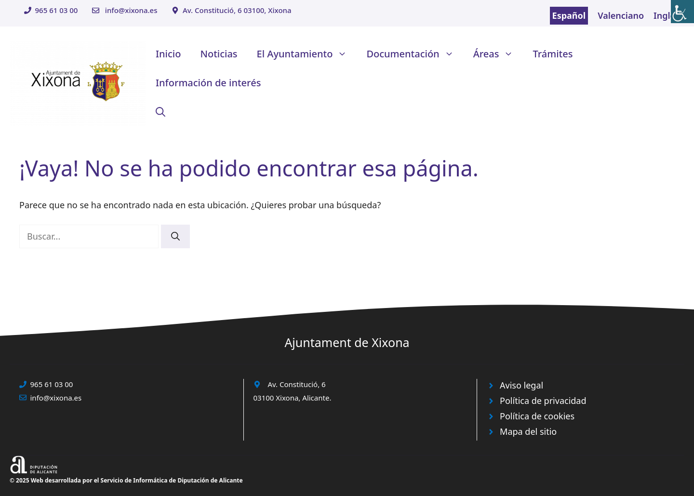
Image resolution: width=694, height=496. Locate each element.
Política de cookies (537, 416)
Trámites (553, 53)
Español (569, 15)
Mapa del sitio (528, 431)
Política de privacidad (543, 400)
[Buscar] (175, 236)
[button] (160, 111)
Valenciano (621, 15)
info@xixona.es (131, 10)
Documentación (414, 54)
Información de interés (208, 82)
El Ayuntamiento (307, 54)
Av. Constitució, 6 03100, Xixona (237, 10)
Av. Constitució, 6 (297, 384)
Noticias (218, 53)
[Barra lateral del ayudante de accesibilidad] (682, 11)
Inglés (667, 15)
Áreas (498, 54)
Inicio (168, 53)
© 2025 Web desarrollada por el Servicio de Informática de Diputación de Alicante (126, 480)
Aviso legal (521, 385)
